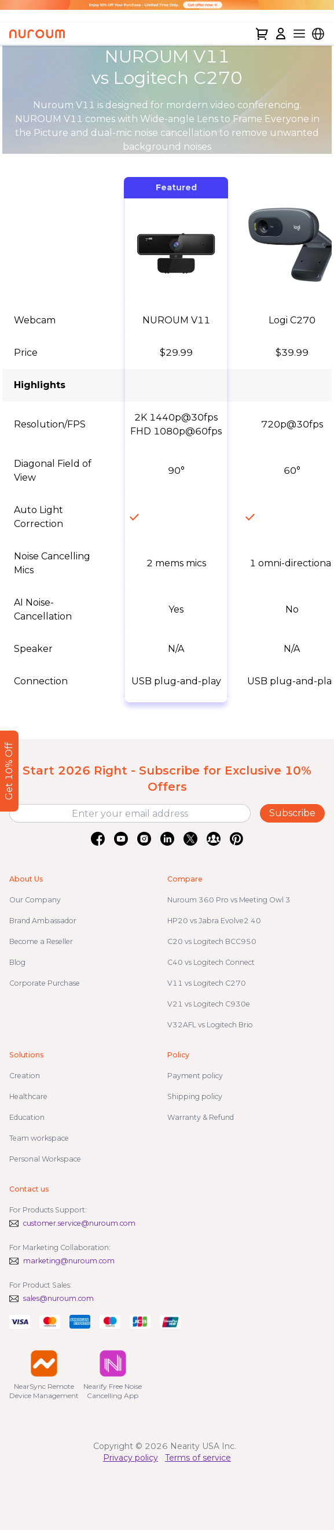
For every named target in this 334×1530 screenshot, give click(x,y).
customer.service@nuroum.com (79, 1223)
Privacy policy (130, 1457)
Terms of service (198, 1457)
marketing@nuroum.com (69, 1260)
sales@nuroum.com (58, 1298)
